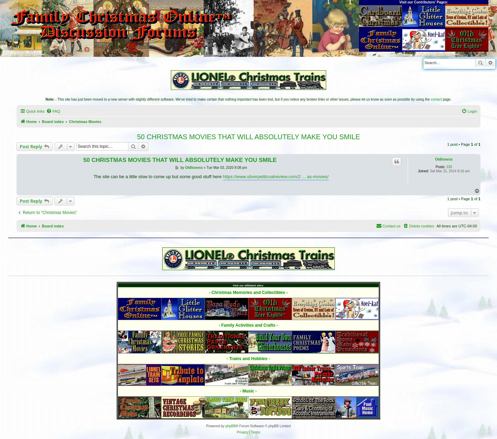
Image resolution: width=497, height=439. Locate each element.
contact (436, 99)
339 (449, 167)
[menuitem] (53, 111)
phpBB (230, 426)
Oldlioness (443, 159)
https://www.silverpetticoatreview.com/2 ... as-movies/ (276, 176)
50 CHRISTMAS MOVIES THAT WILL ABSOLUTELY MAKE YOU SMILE (248, 137)
